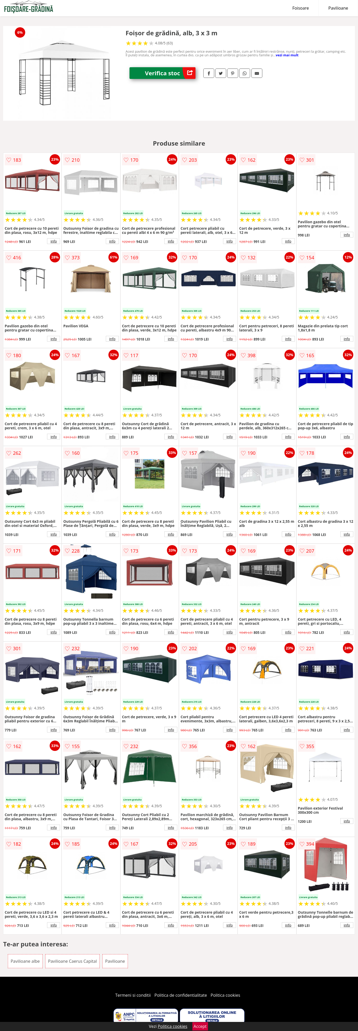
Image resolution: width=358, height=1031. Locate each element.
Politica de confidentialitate (180, 995)
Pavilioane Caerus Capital (72, 961)
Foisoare (300, 8)
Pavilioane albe (25, 961)
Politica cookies (225, 995)
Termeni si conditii (133, 995)
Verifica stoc (170, 73)
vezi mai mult (287, 55)
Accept (200, 1026)
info (53, 241)
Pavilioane (338, 8)
